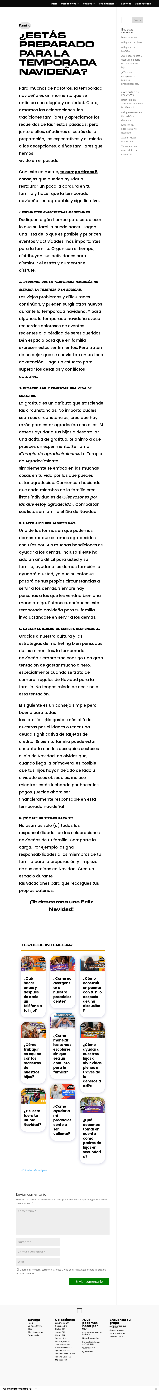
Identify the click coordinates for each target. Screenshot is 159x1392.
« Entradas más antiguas (34, 1170)
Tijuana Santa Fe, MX (65, 1353)
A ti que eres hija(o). (132, 42)
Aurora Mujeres (117, 1330)
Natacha (125, 124)
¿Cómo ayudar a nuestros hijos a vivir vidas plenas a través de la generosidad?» (92, 1065)
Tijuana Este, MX (63, 1357)
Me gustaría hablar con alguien (91, 1343)
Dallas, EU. (60, 1329)
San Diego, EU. (62, 1323)
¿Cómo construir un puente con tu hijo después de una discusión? (92, 994)
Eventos (126, 4)
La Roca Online (35, 1326)
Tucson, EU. (60, 1338)
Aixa (123, 137)
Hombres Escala (117, 1333)
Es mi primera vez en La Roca (92, 1333)
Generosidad (143, 4)
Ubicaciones (68, 4)
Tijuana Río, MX (62, 1350)
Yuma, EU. (60, 1332)
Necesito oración (90, 1338)
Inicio (54, 4)
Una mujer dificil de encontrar (129, 150)
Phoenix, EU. (61, 1326)
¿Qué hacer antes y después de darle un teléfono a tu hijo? (33, 994)
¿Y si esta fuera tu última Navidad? (32, 1117)
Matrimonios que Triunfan (118, 1326)
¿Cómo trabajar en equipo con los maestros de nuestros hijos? (32, 1060)
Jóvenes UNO (116, 1336)
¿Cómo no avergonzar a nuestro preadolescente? (62, 990)
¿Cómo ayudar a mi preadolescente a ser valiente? (62, 1120)
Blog (30, 1329)
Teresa (125, 146)
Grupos (87, 4)
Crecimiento (107, 4)
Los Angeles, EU (62, 1341)
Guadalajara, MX (62, 1344)
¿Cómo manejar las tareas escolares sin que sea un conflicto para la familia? (62, 1054)
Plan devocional (35, 1332)
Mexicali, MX (61, 1360)
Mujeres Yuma (129, 37)
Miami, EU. (60, 1335)
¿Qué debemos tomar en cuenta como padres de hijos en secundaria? (92, 1138)
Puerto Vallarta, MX (64, 1347)
